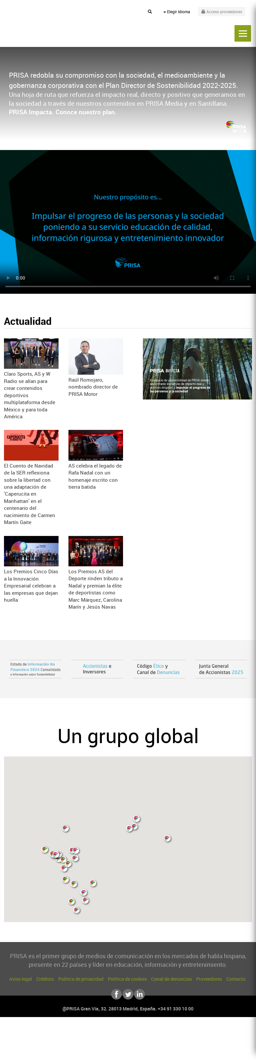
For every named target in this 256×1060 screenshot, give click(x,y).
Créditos (45, 979)
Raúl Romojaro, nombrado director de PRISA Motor (93, 386)
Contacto (235, 979)
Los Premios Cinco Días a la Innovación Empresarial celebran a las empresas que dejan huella (31, 585)
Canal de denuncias (171, 979)
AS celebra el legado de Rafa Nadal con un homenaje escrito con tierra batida (95, 476)
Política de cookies (127, 979)
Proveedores (209, 979)
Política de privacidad (81, 979)
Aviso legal (20, 979)
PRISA (38, 26)
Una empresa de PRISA (128, 1038)
